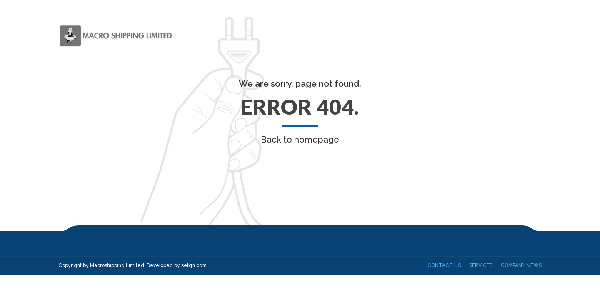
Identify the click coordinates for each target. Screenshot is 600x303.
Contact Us (522, 35)
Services (390, 35)
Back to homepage (300, 139)
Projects (475, 35)
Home (313, 35)
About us (350, 35)
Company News (521, 265)
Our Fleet (432, 35)
